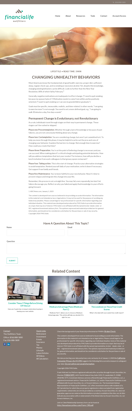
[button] (68, 15)
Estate (39, 339)
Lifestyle (40, 350)
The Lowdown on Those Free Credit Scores (106, 308)
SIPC (73, 375)
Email (70, 227)
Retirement (41, 334)
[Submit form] (12, 261)
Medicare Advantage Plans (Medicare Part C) (66, 308)
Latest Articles (42, 353)
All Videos (40, 356)
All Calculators (42, 358)
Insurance (40, 342)
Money (39, 347)
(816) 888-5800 (119, 2)
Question (11, 241)
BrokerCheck (110, 331)
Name (9, 227)
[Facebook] (4, 344)
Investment (41, 336)
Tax (37, 345)
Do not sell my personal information (79, 364)
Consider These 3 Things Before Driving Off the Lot (25, 304)
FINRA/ (67, 375)
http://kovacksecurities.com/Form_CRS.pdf (75, 405)
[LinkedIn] (8, 344)
